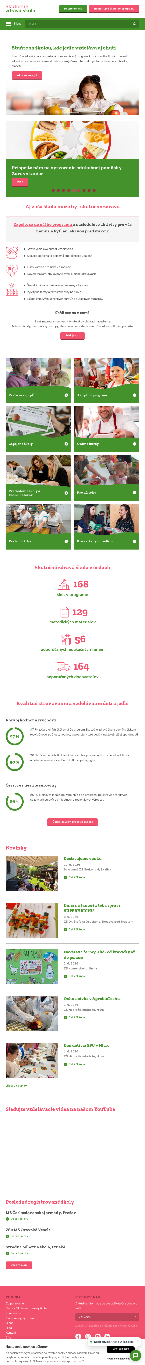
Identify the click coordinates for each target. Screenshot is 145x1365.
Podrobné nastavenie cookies (123, 1358)
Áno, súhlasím (121, 1348)
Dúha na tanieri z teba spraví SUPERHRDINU (92, 908)
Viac (72, 140)
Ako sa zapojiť (27, 75)
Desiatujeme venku (83, 858)
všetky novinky (16, 1086)
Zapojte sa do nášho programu (43, 224)
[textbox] (82, 24)
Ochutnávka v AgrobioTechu (92, 998)
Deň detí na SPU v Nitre (86, 1045)
